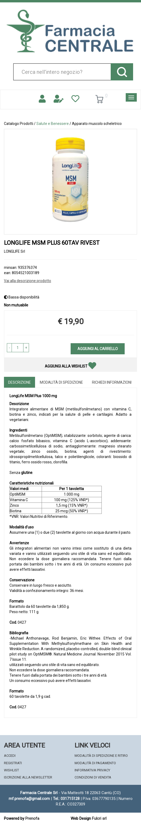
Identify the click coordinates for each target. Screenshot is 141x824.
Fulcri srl (99, 818)
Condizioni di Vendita (93, 777)
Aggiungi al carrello (97, 349)
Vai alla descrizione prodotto (27, 281)
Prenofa (32, 818)
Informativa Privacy (92, 770)
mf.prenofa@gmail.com (29, 798)
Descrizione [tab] (19, 382)
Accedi (10, 756)
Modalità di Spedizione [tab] (61, 382)
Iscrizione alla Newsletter (28, 777)
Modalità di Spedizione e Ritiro (101, 756)
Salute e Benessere (52, 123)
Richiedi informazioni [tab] (112, 382)
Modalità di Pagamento (95, 763)
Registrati (13, 763)
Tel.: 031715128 (66, 798)
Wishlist (11, 770)
